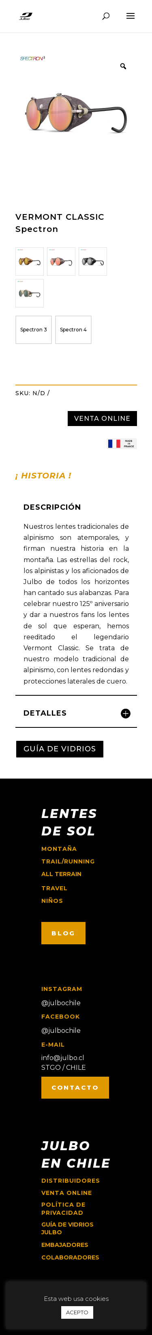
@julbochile (61, 1003)
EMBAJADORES (64, 1244)
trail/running (68, 861)
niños (52, 900)
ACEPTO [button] (77, 1312)
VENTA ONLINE (102, 418)
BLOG (63, 933)
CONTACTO (75, 1087)
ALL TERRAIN (61, 874)
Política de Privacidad (63, 1208)
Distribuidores (70, 1180)
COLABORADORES (70, 1257)
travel (54, 888)
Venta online (66, 1193)
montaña (59, 848)
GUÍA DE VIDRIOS (60, 748)
